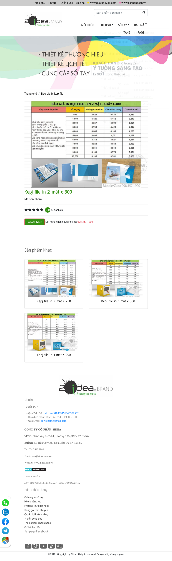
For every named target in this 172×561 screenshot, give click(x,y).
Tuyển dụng (62, 2)
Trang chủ (34, 2)
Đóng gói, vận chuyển (36, 508)
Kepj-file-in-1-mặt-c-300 (118, 300)
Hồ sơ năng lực (32, 500)
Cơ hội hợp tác (32, 526)
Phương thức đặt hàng (36, 504)
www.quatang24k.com (100, 2)
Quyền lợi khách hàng (36, 513)
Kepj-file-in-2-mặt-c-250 (54, 300)
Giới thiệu (78, 24)
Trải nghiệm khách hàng (37, 521)
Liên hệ (76, 2)
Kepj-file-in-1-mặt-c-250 (54, 353)
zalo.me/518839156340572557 (61, 412)
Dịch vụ (96, 24)
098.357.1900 (85, 220)
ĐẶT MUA (35, 220)
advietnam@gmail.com (53, 419)
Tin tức (47, 2)
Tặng (141, 24)
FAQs (141, 31)
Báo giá (127, 24)
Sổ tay (111, 24)
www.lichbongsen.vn (133, 2)
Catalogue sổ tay (33, 496)
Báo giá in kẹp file (52, 92)
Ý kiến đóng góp (33, 517)
